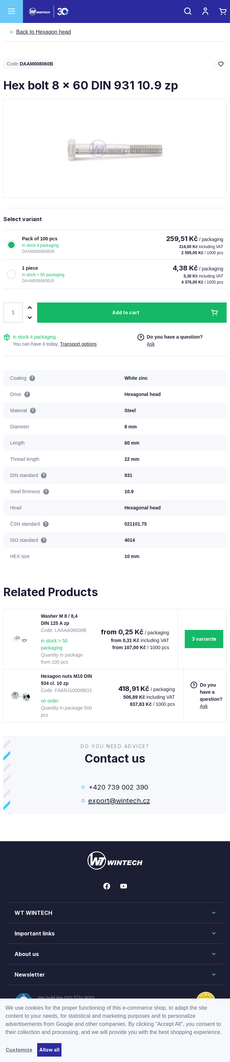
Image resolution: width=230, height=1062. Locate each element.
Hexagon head (43, 32)
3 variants (204, 639)
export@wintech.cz (118, 801)
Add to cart (125, 312)
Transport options (78, 344)
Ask (151, 344)
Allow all (49, 1050)
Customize (19, 1050)
